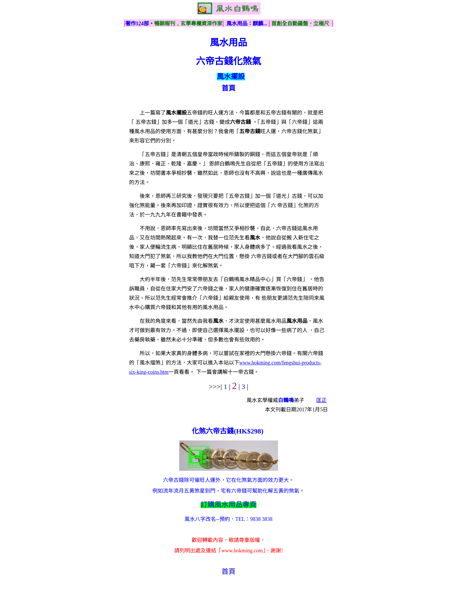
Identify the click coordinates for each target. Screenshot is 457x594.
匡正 (321, 400)
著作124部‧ (139, 24)
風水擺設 (231, 76)
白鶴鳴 (286, 400)
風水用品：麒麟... (246, 24)
